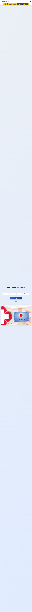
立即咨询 (16, 298)
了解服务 (16, 301)
